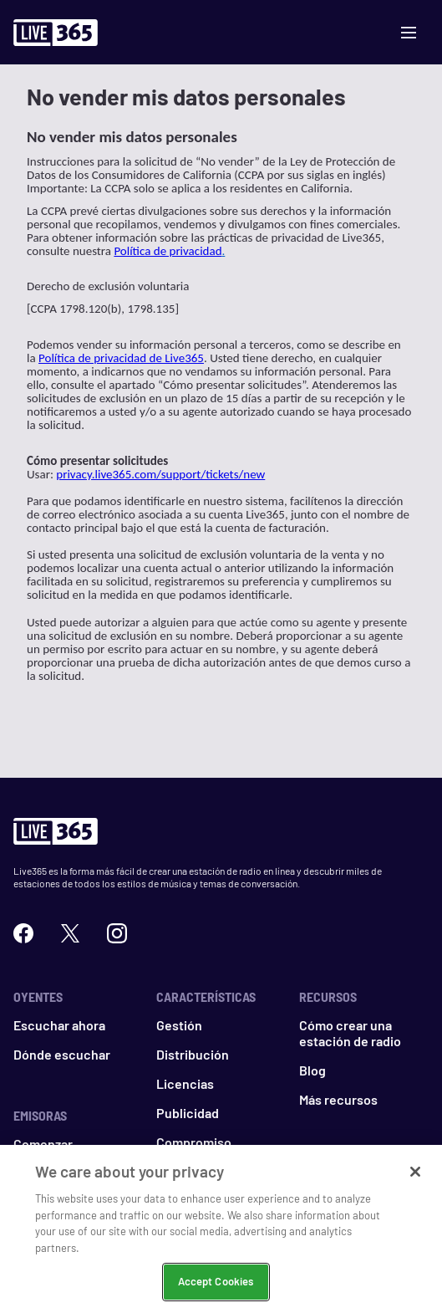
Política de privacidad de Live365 (121, 357)
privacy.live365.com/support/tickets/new (160, 474)
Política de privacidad (167, 250)
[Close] (415, 1185)
